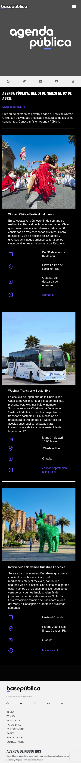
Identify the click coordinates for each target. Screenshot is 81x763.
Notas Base (14, 725)
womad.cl (48, 295)
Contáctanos (15, 742)
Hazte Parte (14, 737)
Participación (15, 729)
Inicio (10, 712)
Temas (10, 716)
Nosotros (13, 720)
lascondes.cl (50, 650)
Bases (10, 733)
